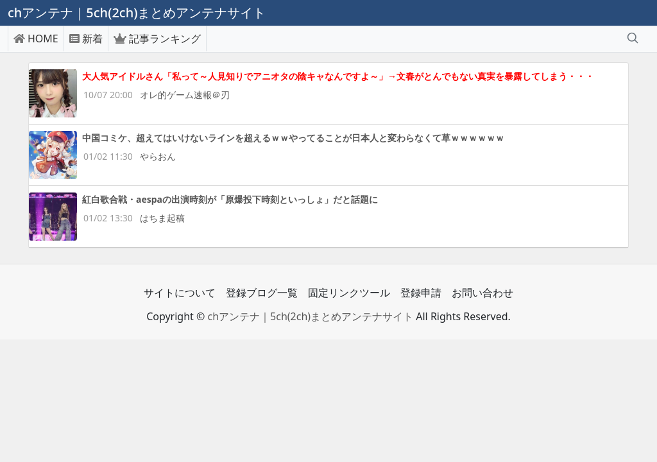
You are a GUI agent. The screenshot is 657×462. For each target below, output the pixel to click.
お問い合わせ (482, 293)
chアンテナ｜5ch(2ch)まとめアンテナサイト (310, 316)
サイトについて (180, 293)
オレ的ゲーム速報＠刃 (185, 95)
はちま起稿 (162, 218)
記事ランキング (157, 38)
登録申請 (420, 293)
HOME (35, 38)
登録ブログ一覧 (262, 293)
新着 (86, 38)
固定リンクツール (349, 293)
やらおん (158, 156)
